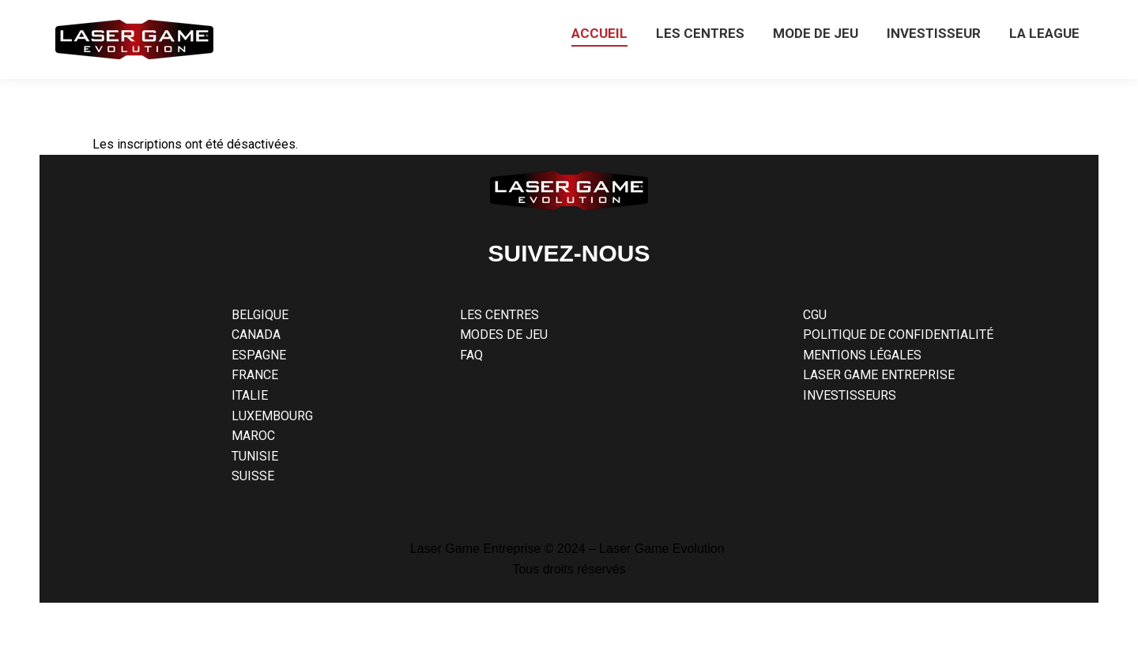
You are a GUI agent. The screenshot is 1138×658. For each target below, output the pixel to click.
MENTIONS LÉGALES (862, 355)
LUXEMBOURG (272, 415)
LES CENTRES (499, 314)
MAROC (253, 435)
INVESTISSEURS (849, 395)
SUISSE (253, 475)
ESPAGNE (259, 355)
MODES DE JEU (504, 334)
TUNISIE (255, 456)
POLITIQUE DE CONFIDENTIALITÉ (898, 334)
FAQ (471, 355)
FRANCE (255, 374)
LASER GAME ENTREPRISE (879, 374)
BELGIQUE (260, 314)
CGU (815, 314)
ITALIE (250, 395)
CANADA (256, 334)
